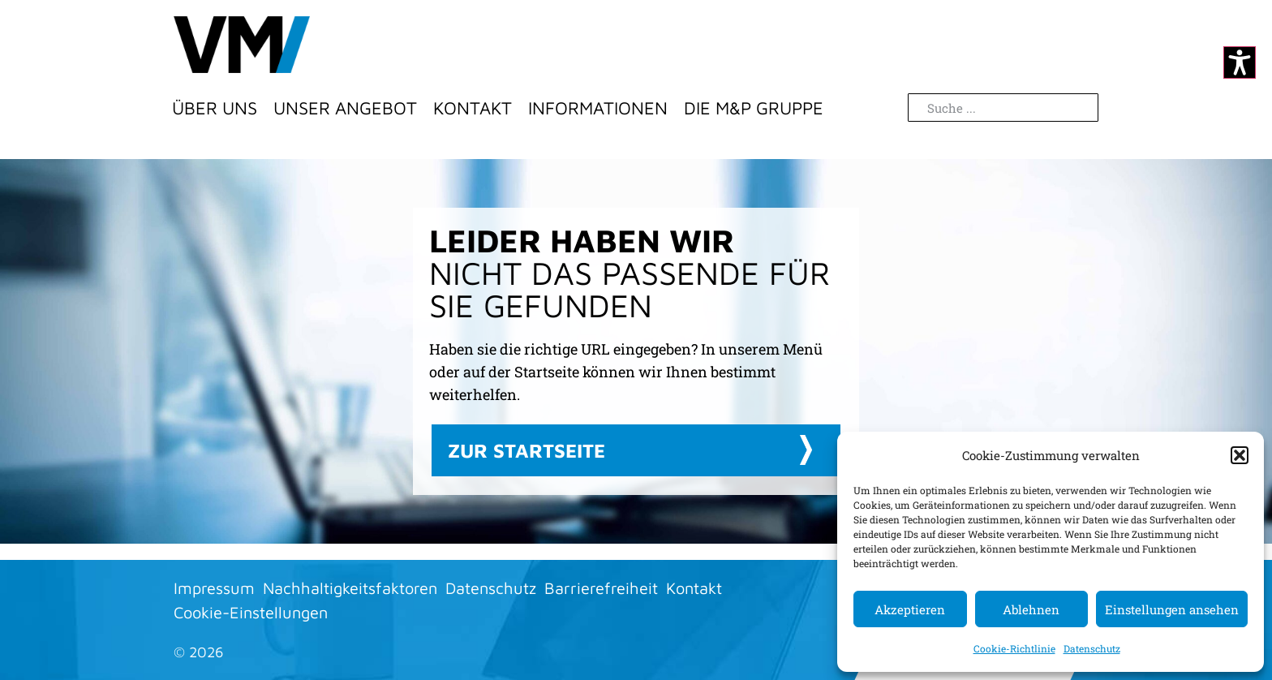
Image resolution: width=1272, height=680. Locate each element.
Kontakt (472, 107)
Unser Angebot (345, 107)
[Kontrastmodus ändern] (1239, 62)
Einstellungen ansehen (1172, 609)
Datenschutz (1092, 648)
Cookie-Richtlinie (1014, 648)
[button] (1239, 455)
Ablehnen (1031, 609)
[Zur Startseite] (242, 44)
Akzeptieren (909, 609)
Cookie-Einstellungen (251, 612)
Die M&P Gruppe (753, 107)
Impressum (214, 588)
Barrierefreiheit (601, 588)
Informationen (598, 107)
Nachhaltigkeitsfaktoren (350, 588)
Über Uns (214, 107)
